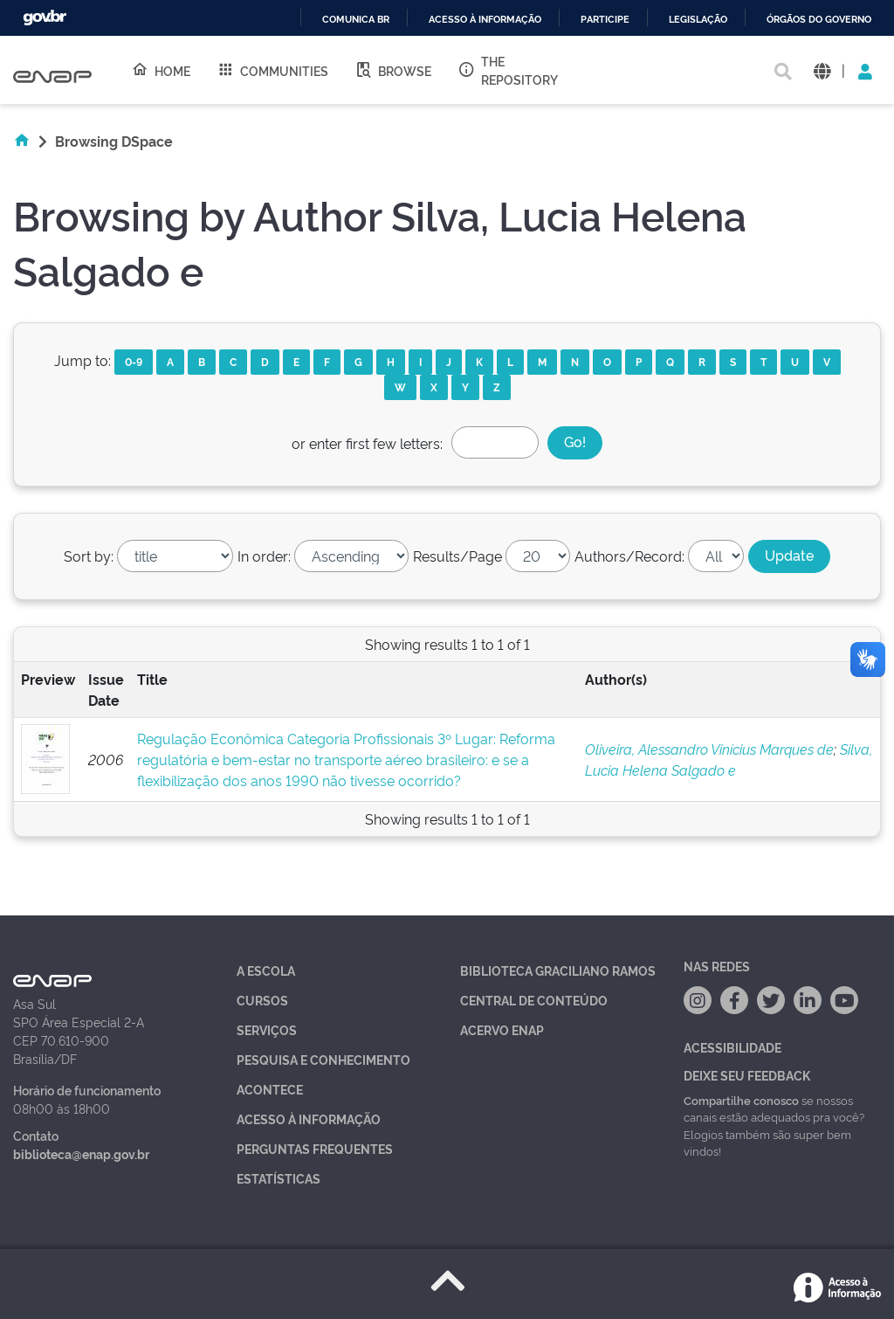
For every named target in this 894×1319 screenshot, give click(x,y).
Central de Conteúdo (534, 999)
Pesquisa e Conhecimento (323, 1059)
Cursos (262, 999)
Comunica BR (355, 19)
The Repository (507, 69)
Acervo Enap (502, 1029)
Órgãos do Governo (819, 19)
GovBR (44, 18)
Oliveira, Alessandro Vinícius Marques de (709, 748)
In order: (264, 555)
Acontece (270, 1089)
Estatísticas (278, 1178)
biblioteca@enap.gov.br (81, 1153)
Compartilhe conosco (741, 1100)
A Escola (266, 970)
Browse (392, 70)
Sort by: (88, 555)
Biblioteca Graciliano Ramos (558, 970)
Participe (605, 19)
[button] (822, 70)
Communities (272, 70)
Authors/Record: (629, 555)
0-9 (133, 361)
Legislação (698, 19)
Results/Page (457, 555)
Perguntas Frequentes (315, 1148)
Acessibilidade (732, 1047)
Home (160, 70)
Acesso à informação (485, 19)
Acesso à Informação (309, 1118)
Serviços (267, 1029)
